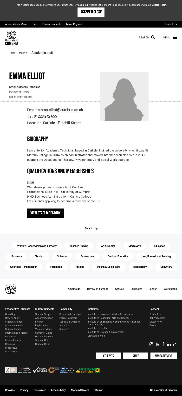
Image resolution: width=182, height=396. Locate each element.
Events (153, 325)
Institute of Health (97, 328)
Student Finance (13, 322)
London (153, 289)
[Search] (146, 37)
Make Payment (74, 24)
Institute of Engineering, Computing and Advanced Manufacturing (114, 323)
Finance (39, 322)
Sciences (62, 257)
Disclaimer (39, 390)
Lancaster (136, 289)
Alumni (63, 325)
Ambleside (74, 289)
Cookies (10, 390)
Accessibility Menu (16, 24)
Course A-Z (11, 344)
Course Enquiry (13, 340)
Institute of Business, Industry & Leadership (110, 314)
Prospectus (11, 348)
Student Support (14, 329)
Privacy (24, 390)
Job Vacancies (157, 318)
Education (159, 246)
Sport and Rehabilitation (23, 267)
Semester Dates (43, 333)
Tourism (39, 257)
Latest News (156, 322)
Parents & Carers (68, 318)
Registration (41, 325)
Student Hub (41, 340)
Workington (170, 289)
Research (64, 329)
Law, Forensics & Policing (156, 257)
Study (23, 52)
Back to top (91, 228)
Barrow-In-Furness (97, 289)
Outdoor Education (118, 257)
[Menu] (170, 38)
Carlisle (119, 289)
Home (12, 52)
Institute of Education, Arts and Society (108, 318)
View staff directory (45, 213)
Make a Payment (44, 336)
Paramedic (56, 267)
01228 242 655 (45, 116)
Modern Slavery (80, 390)
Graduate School (96, 336)
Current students (51, 24)
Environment (88, 257)
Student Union (42, 344)
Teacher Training (79, 246)
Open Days (10, 314)
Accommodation (14, 325)
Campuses (10, 336)
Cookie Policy (159, 5)
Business (16, 257)
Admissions (11, 351)
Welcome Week (43, 329)
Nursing (79, 267)
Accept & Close (91, 12)
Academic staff (42, 52)
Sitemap (98, 390)
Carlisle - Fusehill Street (62, 123)
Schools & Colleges (69, 322)
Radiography (140, 267)
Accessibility (58, 390)
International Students (17, 333)
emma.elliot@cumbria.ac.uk (60, 110)
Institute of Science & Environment (106, 332)
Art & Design (108, 246)
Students (108, 356)
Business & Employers (70, 314)
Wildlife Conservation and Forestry (37, 246)
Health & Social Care (108, 267)
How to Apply (12, 318)
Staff (35, 24)
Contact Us (170, 24)
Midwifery (166, 267)
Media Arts (134, 246)
